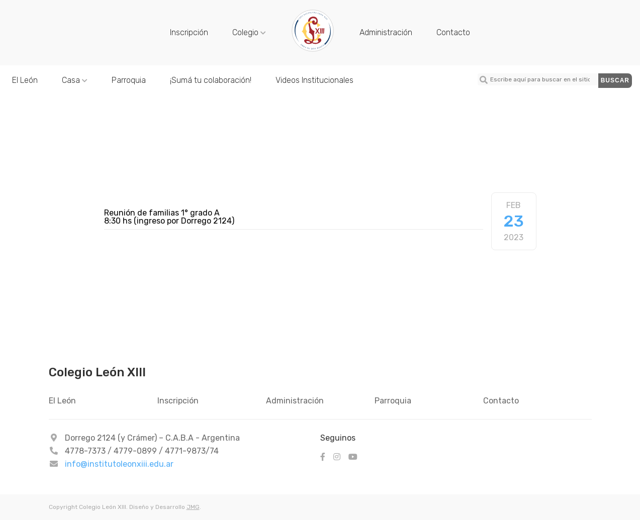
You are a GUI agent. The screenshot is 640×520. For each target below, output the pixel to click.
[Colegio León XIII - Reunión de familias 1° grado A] (312, 50)
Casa (74, 80)
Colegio (249, 32)
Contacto (453, 32)
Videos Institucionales (314, 80)
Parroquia (129, 80)
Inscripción (189, 32)
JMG (193, 506)
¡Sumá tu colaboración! (210, 80)
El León (25, 80)
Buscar (615, 80)
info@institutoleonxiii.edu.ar (119, 464)
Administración (385, 32)
